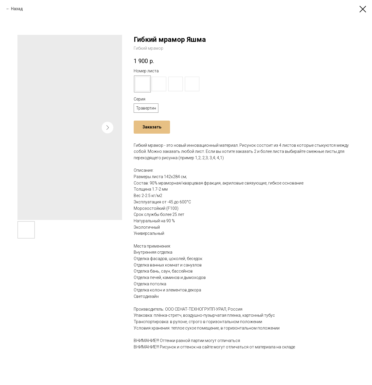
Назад (17, 8)
